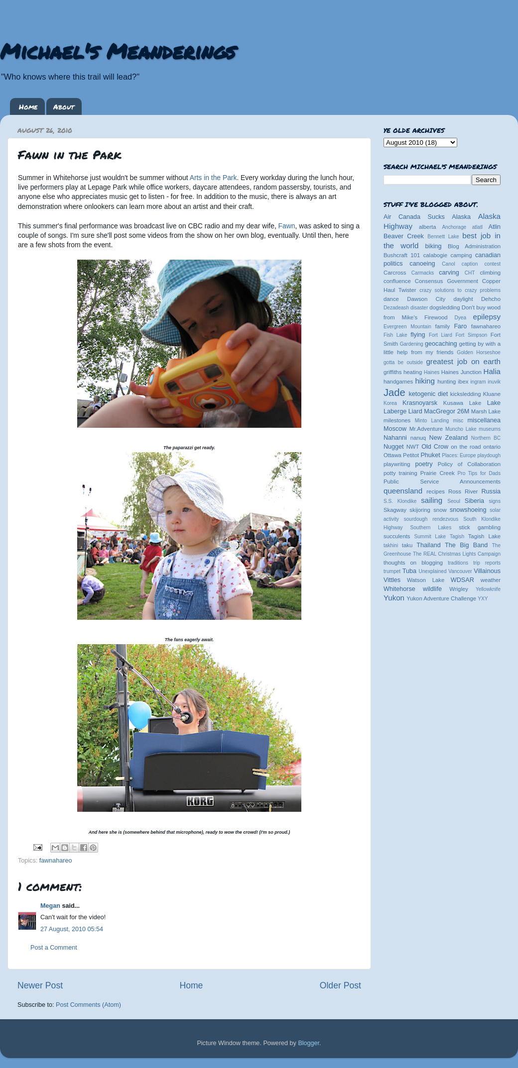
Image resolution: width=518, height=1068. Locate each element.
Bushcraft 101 (402, 255)
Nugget (394, 446)
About (63, 106)
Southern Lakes (431, 527)
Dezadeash (396, 307)
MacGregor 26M (446, 411)
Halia (492, 371)
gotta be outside (403, 362)
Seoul (453, 501)
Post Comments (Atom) (88, 1004)
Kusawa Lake (462, 403)
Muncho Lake (460, 429)
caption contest (481, 264)
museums (490, 429)
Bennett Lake (443, 236)
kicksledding (465, 394)
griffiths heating (403, 372)
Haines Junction (461, 372)
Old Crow (434, 446)
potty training (400, 473)
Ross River (463, 491)
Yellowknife (488, 589)
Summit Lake (430, 536)
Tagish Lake (484, 536)
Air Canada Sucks (414, 216)
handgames (398, 382)
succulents (397, 536)
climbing (490, 273)
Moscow (395, 428)
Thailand (428, 545)
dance (391, 299)
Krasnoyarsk (419, 402)
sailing (431, 500)
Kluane (492, 394)
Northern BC (486, 438)
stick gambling (480, 527)
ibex (463, 382)
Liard (415, 411)
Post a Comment (53, 947)
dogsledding (444, 307)
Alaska (461, 216)
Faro (460, 326)
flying (417, 334)
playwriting (397, 464)
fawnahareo (55, 860)
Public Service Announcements (442, 482)
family (442, 326)
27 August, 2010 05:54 (71, 929)
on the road (466, 447)
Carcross (395, 273)
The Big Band (466, 545)
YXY (483, 598)
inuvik (494, 382)
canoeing (422, 263)
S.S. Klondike (400, 501)
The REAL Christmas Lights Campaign (457, 554)
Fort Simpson (471, 335)
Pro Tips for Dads (479, 473)
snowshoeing (468, 509)
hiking (424, 381)
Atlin (495, 226)
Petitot (411, 455)
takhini (391, 545)
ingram (478, 382)
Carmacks (422, 273)
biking (433, 246)
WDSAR (462, 580)
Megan (50, 905)
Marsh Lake (486, 411)
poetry (423, 464)
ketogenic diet (428, 393)
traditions (458, 563)
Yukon (394, 597)
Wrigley (458, 589)
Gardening (411, 344)
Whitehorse (399, 588)
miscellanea (484, 420)
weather (491, 580)
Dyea (461, 317)
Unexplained (432, 571)
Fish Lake (395, 335)
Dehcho (491, 299)
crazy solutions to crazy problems (460, 290)
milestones (397, 420)
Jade (394, 392)
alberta (427, 227)
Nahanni (395, 437)
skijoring (419, 510)
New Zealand (448, 437)
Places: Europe (459, 455)
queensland (403, 490)
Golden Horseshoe (479, 352)
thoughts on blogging (413, 563)
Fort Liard (440, 335)
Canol (448, 264)
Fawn (286, 226)
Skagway (395, 510)
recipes (435, 491)
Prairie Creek (437, 473)
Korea (390, 403)
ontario (492, 447)
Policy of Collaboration (469, 464)
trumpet (392, 571)
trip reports (487, 563)
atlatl (477, 227)
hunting (446, 382)
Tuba (409, 571)
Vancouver (460, 571)
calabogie (435, 255)
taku (407, 545)
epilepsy (487, 316)
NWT (412, 447)
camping (461, 255)
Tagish (457, 536)
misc (458, 420)
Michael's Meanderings (117, 51)
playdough (489, 455)
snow (439, 510)
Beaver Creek (404, 236)
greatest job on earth (463, 361)
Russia (491, 491)
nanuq (418, 438)
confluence (397, 281)
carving (449, 272)
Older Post (340, 985)
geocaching (441, 343)
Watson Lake (425, 580)
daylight (463, 299)
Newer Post (40, 985)
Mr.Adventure (426, 429)
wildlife (432, 588)
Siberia (474, 500)
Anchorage (454, 227)
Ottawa (392, 455)
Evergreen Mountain (407, 326)
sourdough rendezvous (431, 519)
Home (28, 106)
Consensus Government (446, 281)
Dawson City (426, 299)
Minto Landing (432, 420)
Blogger (308, 1043)
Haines (431, 372)
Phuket (430, 455)
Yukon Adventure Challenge (441, 598)
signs (495, 501)
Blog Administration (474, 246)
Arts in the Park (212, 178)
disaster (419, 307)
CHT (470, 273)
